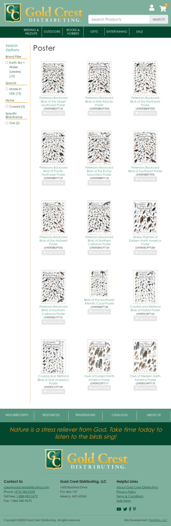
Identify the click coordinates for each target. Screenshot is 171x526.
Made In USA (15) (15, 91)
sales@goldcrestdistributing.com (26, 487)
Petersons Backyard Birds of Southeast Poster (145, 169)
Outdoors (52, 31)
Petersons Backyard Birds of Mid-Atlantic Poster (99, 101)
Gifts (94, 31)
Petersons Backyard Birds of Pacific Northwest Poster (53, 171)
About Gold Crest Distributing (137, 487)
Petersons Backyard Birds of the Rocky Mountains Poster (99, 171)
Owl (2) (14, 123)
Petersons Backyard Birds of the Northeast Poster (145, 101)
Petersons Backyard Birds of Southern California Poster (53, 310)
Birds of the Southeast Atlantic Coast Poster (99, 301)
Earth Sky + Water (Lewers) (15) (17, 69)
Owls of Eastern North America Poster (99, 378)
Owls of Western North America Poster (145, 378)
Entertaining (116, 31)
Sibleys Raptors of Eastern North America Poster (145, 240)
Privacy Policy (126, 492)
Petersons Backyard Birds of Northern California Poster (99, 240)
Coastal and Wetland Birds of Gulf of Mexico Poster (53, 379)
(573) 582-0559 (24, 492)
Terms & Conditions (130, 496)
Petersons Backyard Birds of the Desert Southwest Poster (53, 101)
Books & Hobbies (73, 31)
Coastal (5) (17, 106)
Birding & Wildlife (31, 31)
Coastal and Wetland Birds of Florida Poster (145, 308)
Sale (139, 31)
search (159, 19)
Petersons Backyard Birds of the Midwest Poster (53, 240)
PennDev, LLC (158, 520)
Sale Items (124, 501)
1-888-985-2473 (27, 496)
